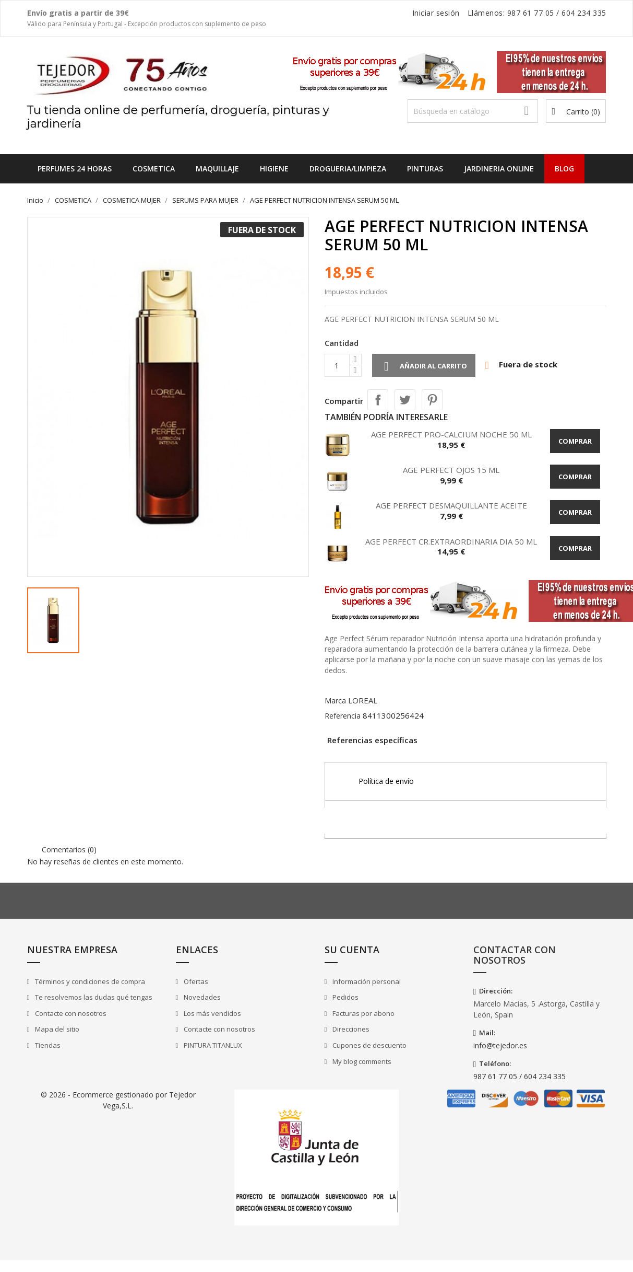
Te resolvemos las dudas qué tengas (92, 997)
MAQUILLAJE (217, 169)
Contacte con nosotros (69, 1013)
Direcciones (350, 1029)
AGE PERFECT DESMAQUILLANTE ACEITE (451, 505)
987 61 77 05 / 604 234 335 (519, 1076)
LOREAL (362, 700)
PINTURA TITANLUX (212, 1045)
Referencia (343, 716)
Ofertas (195, 981)
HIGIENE (274, 169)
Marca (335, 701)
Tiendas (47, 1045)
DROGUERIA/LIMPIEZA (347, 169)
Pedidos (345, 997)
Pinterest (432, 399)
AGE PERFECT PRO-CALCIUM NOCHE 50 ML (451, 434)
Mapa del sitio (56, 1029)
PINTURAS (425, 169)
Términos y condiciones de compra (89, 981)
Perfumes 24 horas (75, 169)
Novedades (201, 997)
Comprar (575, 441)
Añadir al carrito (423, 366)
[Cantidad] (337, 365)
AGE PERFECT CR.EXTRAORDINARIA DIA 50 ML (451, 541)
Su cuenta (352, 949)
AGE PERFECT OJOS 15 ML (451, 470)
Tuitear (405, 399)
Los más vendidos (211, 1013)
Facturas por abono (363, 1013)
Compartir (377, 399)
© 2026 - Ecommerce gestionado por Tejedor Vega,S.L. (118, 1100)
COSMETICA (154, 169)
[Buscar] (473, 111)
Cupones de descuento (369, 1045)
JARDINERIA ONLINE (499, 169)
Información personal (366, 981)
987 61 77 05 (530, 13)
